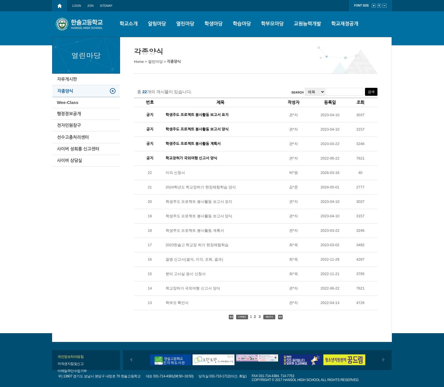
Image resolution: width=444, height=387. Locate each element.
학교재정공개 (344, 24)
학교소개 (128, 24)
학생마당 (213, 24)
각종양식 (66, 95)
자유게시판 (68, 80)
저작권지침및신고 (70, 364)
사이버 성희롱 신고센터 (79, 170)
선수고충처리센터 (74, 155)
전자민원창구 (70, 140)
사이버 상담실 (70, 185)
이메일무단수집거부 (72, 371)
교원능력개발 (307, 24)
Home (139, 61)
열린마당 (185, 24)
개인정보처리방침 (70, 357)
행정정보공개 (70, 125)
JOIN (90, 5)
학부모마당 (272, 24)
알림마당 (157, 24)
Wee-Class (68, 110)
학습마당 (242, 24)
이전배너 (131, 360)
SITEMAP (106, 5)
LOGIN (76, 5)
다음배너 (384, 360)
